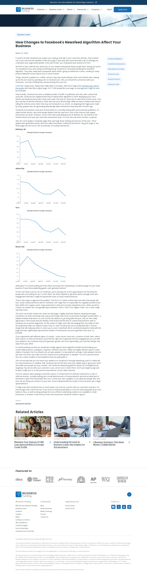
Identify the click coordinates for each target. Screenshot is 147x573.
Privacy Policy (70, 506)
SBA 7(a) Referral (21, 523)
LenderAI (19, 511)
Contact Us (44, 517)
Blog (42, 506)
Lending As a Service (23, 520)
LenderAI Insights (22, 525)
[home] (25, 9)
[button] (43, 9)
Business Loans (21, 509)
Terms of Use (70, 509)
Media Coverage (46, 511)
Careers (43, 514)
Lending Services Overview (25, 531)
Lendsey (18, 514)
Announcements (46, 509)
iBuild (17, 517)
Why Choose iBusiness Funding (26, 506)
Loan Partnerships (22, 528)
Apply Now (122, 9)
